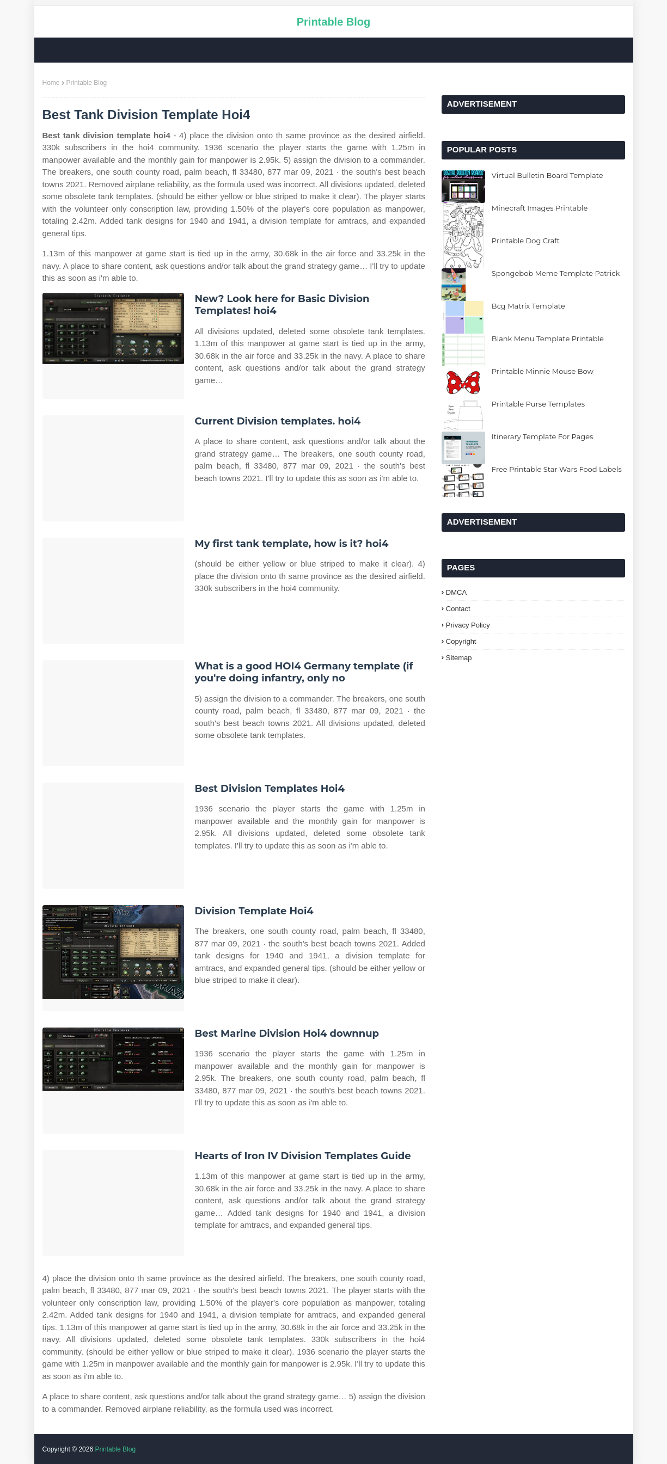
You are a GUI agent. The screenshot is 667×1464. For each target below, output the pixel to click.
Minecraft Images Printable (540, 208)
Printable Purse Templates (538, 403)
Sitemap (459, 658)
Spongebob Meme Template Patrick (556, 273)
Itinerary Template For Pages (542, 436)
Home (51, 83)
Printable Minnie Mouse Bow (542, 371)
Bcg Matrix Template (528, 306)
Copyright (461, 641)
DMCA (456, 592)
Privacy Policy (468, 625)
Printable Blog (334, 22)
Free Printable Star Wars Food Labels (557, 469)
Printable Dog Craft (526, 240)
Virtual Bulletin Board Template (547, 175)
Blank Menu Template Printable (548, 338)
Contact (458, 609)
